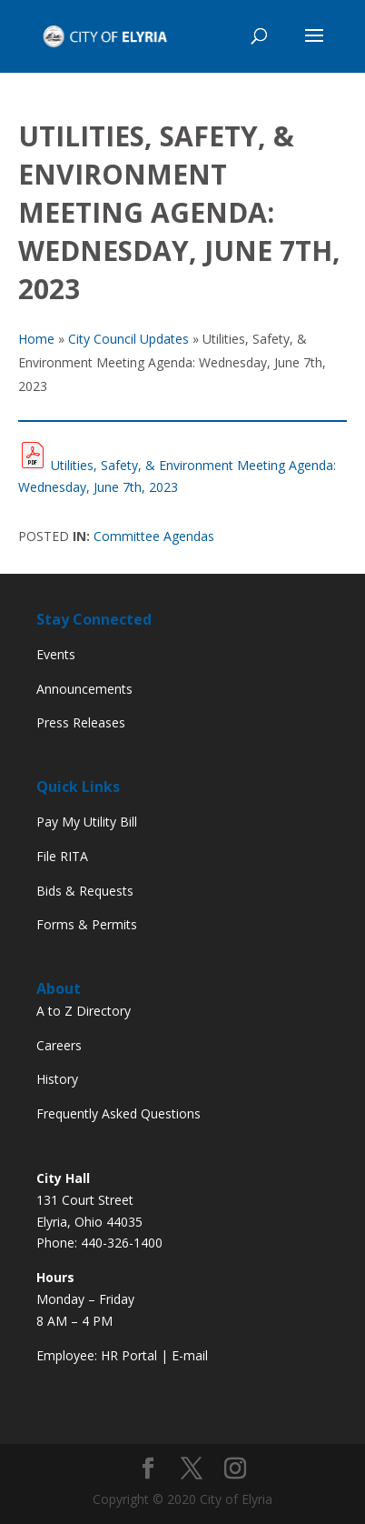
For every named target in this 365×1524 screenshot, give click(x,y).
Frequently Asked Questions (118, 1113)
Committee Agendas (154, 536)
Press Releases (80, 722)
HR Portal (129, 1355)
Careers (59, 1045)
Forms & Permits (86, 924)
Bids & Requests (84, 890)
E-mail (190, 1355)
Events (55, 654)
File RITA (62, 856)
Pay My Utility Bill (86, 821)
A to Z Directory (83, 1010)
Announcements (84, 688)
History (57, 1079)
